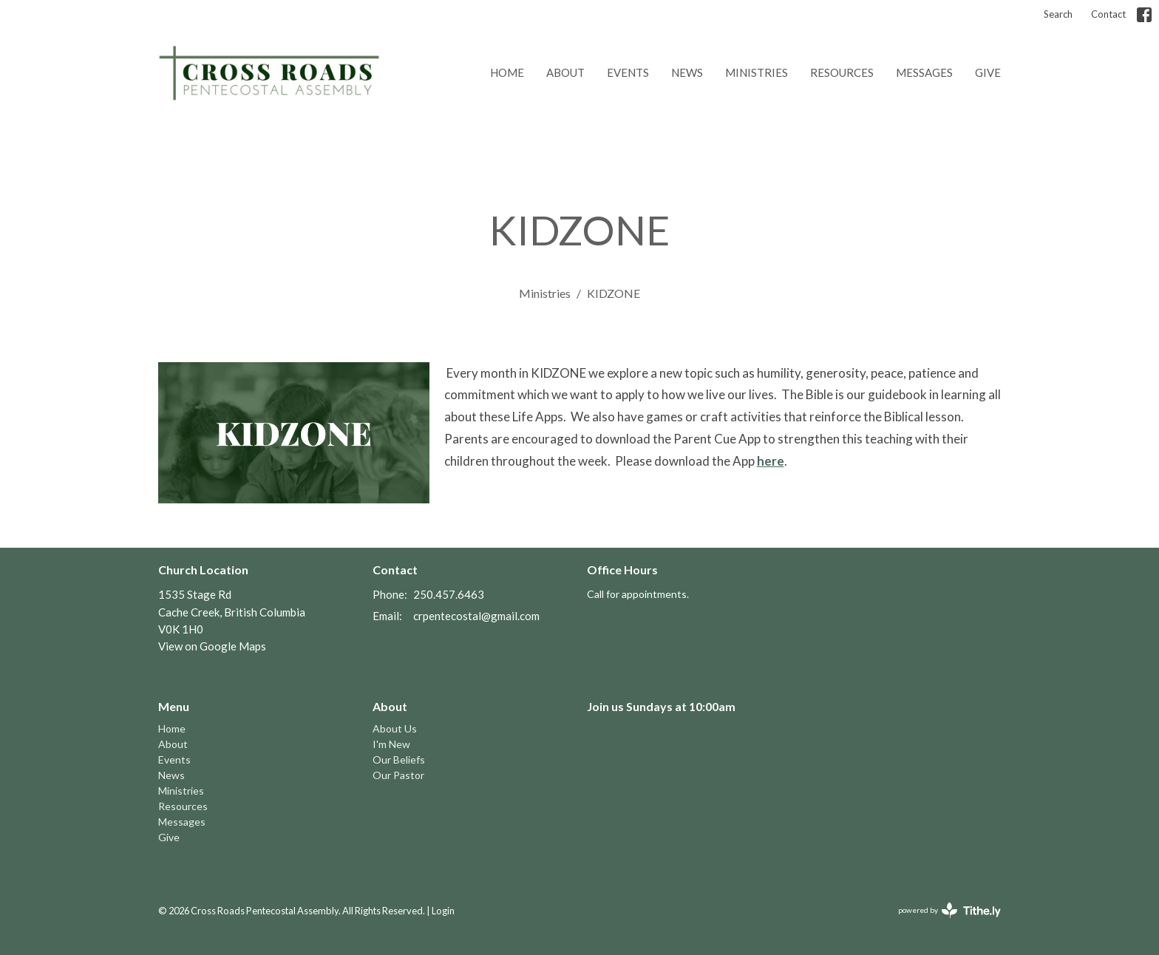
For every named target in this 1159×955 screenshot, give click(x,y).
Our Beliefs (399, 759)
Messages (924, 72)
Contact (1108, 14)
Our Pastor (398, 775)
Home (507, 72)
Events (628, 72)
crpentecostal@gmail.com (476, 615)
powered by (949, 910)
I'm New (391, 744)
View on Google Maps (212, 646)
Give (988, 72)
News (687, 72)
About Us (395, 728)
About (565, 72)
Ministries (756, 72)
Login (443, 911)
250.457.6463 (448, 594)
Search (1058, 14)
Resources (842, 72)
